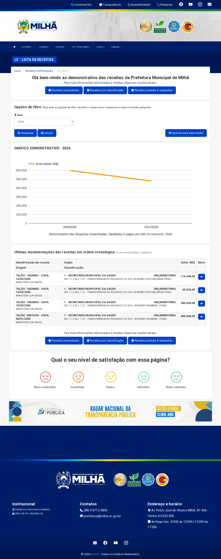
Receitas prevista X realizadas (151, 90)
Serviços (101, 47)
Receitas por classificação (105, 90)
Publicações (116, 47)
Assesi (95, 553)
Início (17, 70)
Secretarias (60, 47)
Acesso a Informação (39, 70)
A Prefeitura (27, 47)
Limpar (47, 133)
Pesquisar (25, 133)
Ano (18, 115)
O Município (44, 47)
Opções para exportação (186, 133)
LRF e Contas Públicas (81, 47)
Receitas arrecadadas (64, 90)
